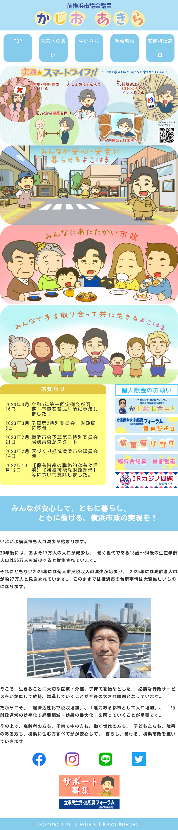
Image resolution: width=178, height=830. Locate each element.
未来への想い (53, 48)
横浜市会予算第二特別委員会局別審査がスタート (64, 439)
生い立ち (89, 41)
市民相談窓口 (160, 48)
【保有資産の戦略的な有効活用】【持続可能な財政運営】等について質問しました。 (64, 470)
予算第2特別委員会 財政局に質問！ (63, 425)
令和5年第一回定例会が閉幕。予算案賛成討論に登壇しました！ (64, 409)
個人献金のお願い (146, 390)
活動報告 (124, 41)
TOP (18, 41)
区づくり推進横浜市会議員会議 (64, 453)
